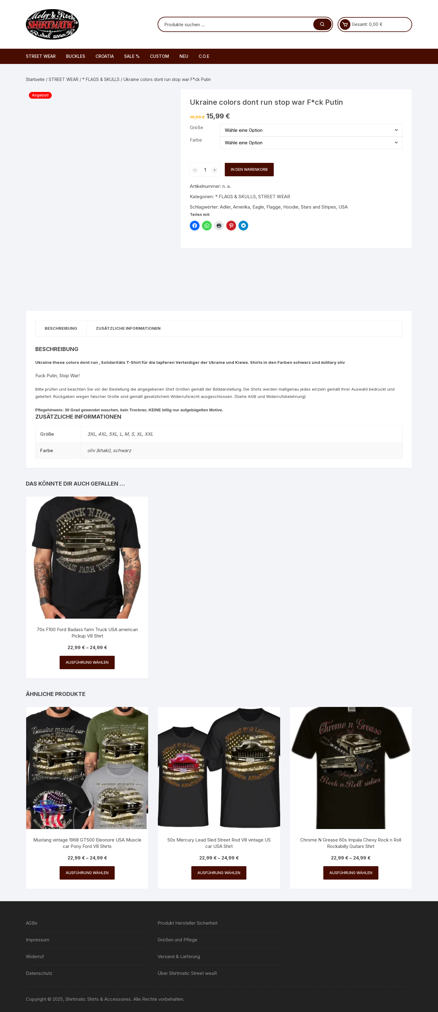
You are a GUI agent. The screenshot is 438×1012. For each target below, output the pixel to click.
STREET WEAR (41, 56)
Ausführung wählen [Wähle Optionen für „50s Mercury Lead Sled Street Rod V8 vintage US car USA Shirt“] (218, 872)
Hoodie (290, 207)
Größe (196, 127)
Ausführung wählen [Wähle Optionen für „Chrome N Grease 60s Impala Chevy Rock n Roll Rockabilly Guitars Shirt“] (350, 872)
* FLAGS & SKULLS (101, 79)
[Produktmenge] (205, 170)
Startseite (35, 79)
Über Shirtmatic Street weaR (187, 973)
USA (343, 207)
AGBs (31, 923)
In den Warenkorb (249, 169)
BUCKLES (75, 56)
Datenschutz (39, 973)
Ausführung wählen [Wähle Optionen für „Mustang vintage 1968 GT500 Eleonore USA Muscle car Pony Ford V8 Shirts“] (87, 872)
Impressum (37, 940)
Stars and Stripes (318, 207)
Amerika (241, 207)
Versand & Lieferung (179, 956)
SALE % (132, 56)
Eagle (258, 207)
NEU (183, 56)
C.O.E (204, 56)
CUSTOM (159, 56)
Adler (225, 207)
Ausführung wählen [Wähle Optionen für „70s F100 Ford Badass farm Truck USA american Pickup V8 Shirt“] (87, 662)
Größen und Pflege (177, 940)
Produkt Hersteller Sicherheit (187, 923)
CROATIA (105, 56)
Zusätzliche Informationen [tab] (128, 328)
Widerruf (35, 956)
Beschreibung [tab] (61, 328)
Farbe (196, 140)
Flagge (273, 207)
